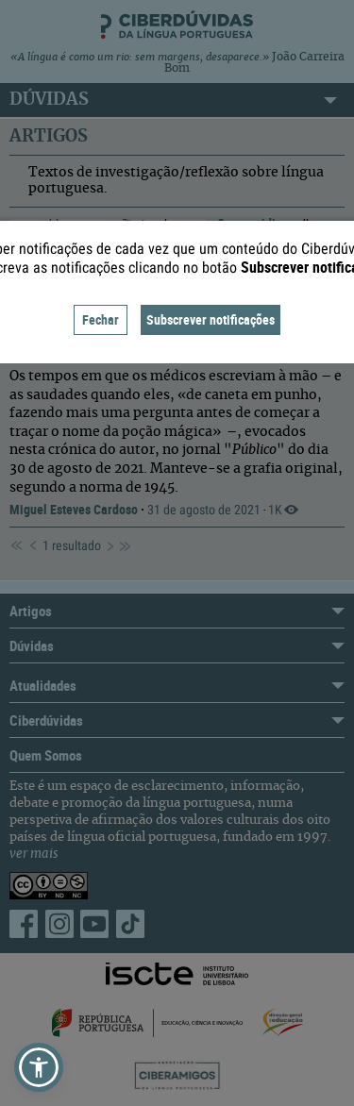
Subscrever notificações (210, 319)
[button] (39, 1067)
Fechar (100, 319)
